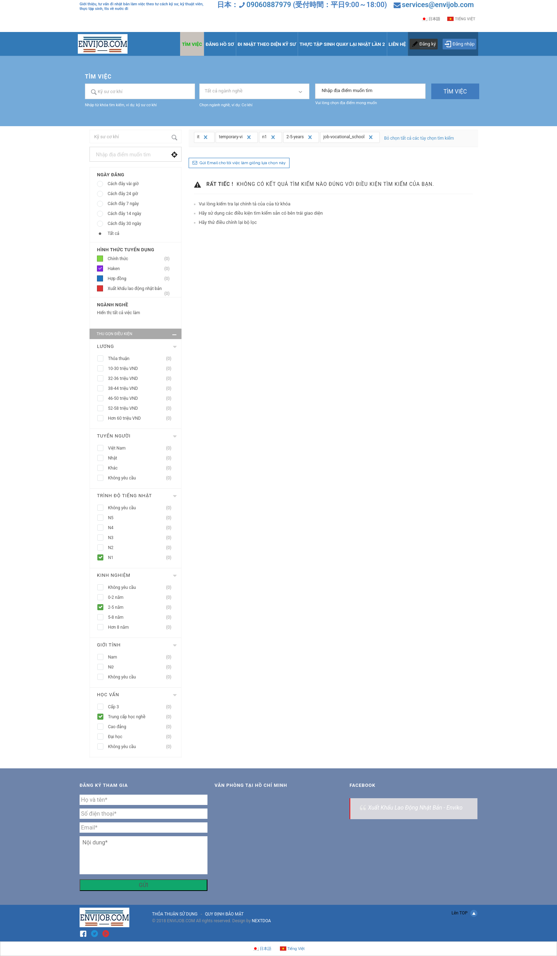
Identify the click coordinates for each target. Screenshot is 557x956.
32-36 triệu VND (142, 378)
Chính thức (141, 259)
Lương (105, 346)
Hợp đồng (141, 278)
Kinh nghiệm (113, 575)
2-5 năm (142, 607)
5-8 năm (142, 617)
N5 (142, 518)
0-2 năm (142, 597)
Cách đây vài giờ (123, 183)
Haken (141, 269)
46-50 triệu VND (142, 398)
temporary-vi (236, 137)
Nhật (142, 458)
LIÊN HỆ (397, 44)
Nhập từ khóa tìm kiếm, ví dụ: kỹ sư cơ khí (121, 105)
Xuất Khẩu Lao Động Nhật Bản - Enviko (415, 807)
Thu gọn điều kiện (137, 334)
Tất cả (113, 233)
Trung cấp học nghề (142, 717)
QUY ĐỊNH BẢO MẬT (224, 914)
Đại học (142, 737)
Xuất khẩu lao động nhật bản (141, 290)
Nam (142, 657)
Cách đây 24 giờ (123, 193)
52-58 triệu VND (142, 408)
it (203, 137)
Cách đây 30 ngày (124, 223)
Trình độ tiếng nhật (124, 495)
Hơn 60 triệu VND (142, 418)
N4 (142, 528)
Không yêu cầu (142, 478)
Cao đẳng (142, 727)
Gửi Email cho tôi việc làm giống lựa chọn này (243, 163)
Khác (142, 468)
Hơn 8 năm (142, 627)
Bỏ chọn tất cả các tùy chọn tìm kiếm (419, 138)
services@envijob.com (438, 4)
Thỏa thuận (142, 358)
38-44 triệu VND (142, 388)
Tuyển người (114, 436)
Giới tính (109, 645)
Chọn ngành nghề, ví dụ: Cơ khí (225, 105)
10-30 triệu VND (142, 368)
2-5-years (300, 137)
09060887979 (269, 4)
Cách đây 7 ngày (123, 203)
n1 (269, 137)
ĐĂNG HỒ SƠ (220, 44)
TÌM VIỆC (192, 44)
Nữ (142, 667)
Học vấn (108, 694)
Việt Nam (142, 448)
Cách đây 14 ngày (124, 213)
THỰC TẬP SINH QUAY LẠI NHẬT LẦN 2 (342, 44)
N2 (142, 547)
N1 (142, 557)
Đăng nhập (459, 44)
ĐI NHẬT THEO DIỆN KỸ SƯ (267, 44)
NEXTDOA (261, 920)
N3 (142, 538)
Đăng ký (428, 44)
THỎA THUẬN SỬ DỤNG (175, 914)
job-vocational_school (348, 137)
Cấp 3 (142, 707)
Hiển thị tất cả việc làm (118, 312)
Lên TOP (464, 913)
